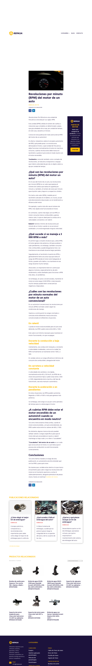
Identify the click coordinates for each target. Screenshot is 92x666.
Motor (37, 105)
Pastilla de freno (53, 655)
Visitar (75, 149)
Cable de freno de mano (55, 650)
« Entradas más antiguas (14, 546)
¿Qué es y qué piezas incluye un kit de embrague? (70, 520)
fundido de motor (52, 477)
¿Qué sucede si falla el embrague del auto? (45, 518)
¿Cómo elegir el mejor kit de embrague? (20, 518)
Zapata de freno (53, 658)
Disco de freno (52, 653)
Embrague (31, 105)
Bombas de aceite (53, 664)
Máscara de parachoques (33, 659)
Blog (73, 33)
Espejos (31, 650)
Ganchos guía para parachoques (34, 654)
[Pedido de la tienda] (75, 561)
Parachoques (33, 662)
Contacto (79, 33)
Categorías (64, 33)
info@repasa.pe (17, 664)
